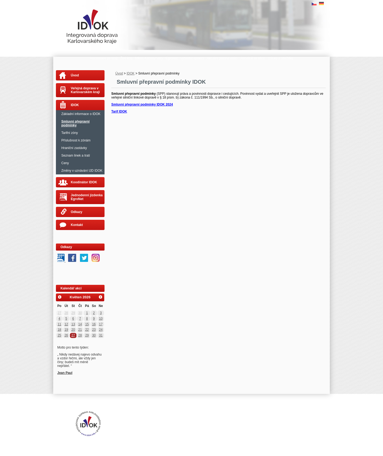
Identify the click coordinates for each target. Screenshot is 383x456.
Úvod (119, 73)
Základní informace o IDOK (80, 114)
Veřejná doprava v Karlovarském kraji (85, 90)
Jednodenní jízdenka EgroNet (87, 197)
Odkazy (76, 212)
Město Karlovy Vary (149, 58)
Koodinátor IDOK (84, 182)
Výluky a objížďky (280, 58)
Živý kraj (126, 58)
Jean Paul (64, 373)
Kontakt (77, 225)
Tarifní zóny (69, 133)
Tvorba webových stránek (165, 423)
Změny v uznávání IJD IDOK (81, 171)
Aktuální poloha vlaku (222, 58)
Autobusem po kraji (103, 58)
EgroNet (171, 58)
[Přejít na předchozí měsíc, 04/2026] (59, 297)
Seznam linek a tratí (75, 155)
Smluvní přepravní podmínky (75, 123)
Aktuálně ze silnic (252, 58)
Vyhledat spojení (192, 58)
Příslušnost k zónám (75, 140)
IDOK (131, 73)
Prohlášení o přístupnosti (162, 419)
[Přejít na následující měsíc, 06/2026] (100, 297)
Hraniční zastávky (74, 148)
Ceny (65, 163)
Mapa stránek (191, 419)
